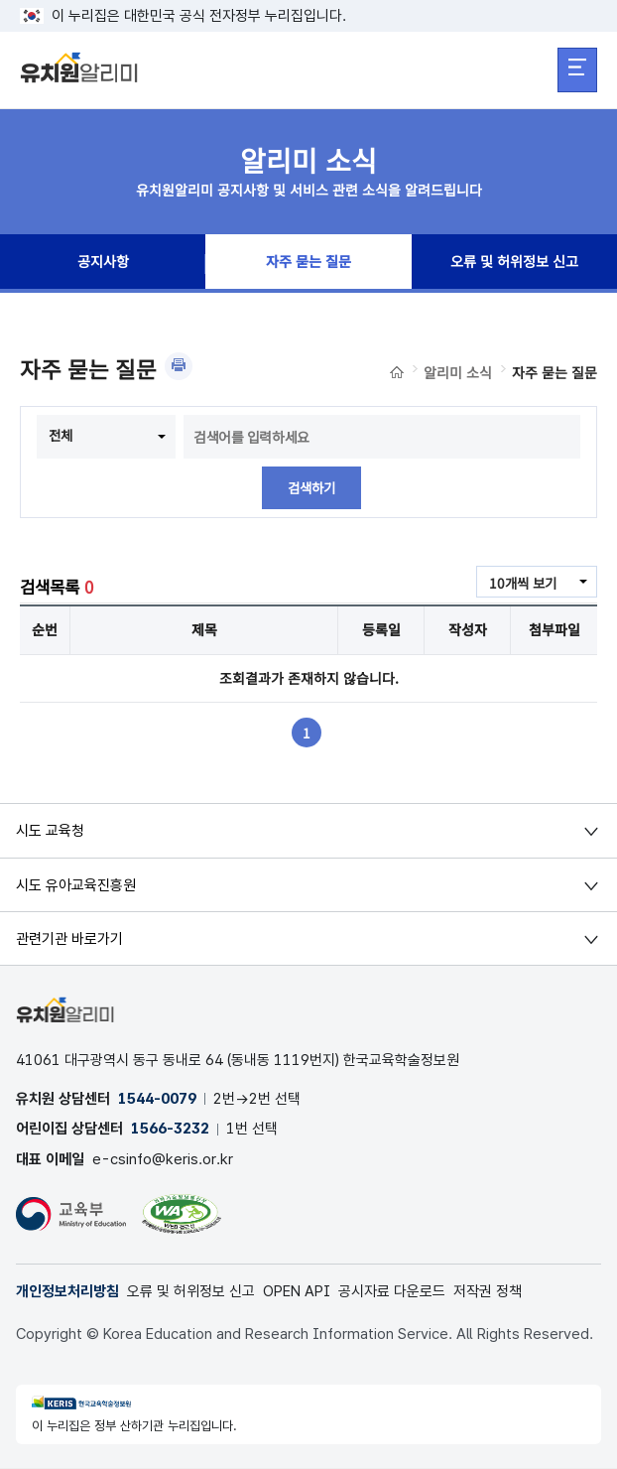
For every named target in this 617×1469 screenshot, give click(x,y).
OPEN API (296, 1293)
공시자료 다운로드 (391, 1293)
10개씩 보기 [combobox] (520, 584)
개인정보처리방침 (67, 1293)
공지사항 (103, 264)
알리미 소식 (458, 372)
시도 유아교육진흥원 (76, 885)
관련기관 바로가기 (69, 939)
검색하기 (311, 488)
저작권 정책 (487, 1293)
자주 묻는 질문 (308, 264)
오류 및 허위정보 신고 (513, 264)
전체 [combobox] (61, 435)
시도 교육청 (50, 832)
